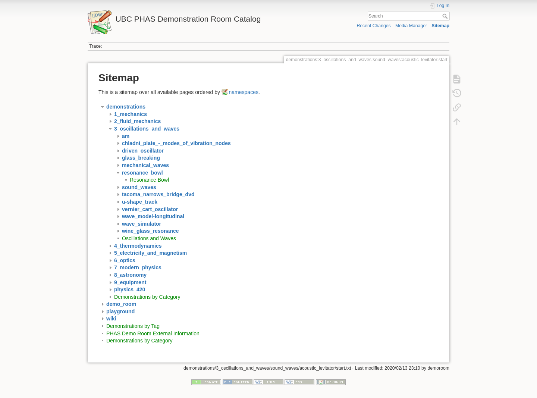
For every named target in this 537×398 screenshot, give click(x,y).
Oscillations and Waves (149, 238)
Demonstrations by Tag (133, 326)
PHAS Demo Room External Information (153, 333)
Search (445, 16)
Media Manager (411, 25)
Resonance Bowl (149, 180)
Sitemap (440, 25)
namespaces (243, 92)
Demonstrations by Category (147, 297)
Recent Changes (373, 25)
